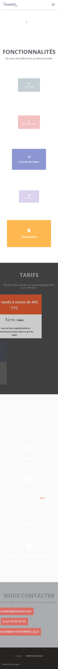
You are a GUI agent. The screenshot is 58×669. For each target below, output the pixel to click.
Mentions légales (34, 656)
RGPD (42, 498)
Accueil (18, 656)
